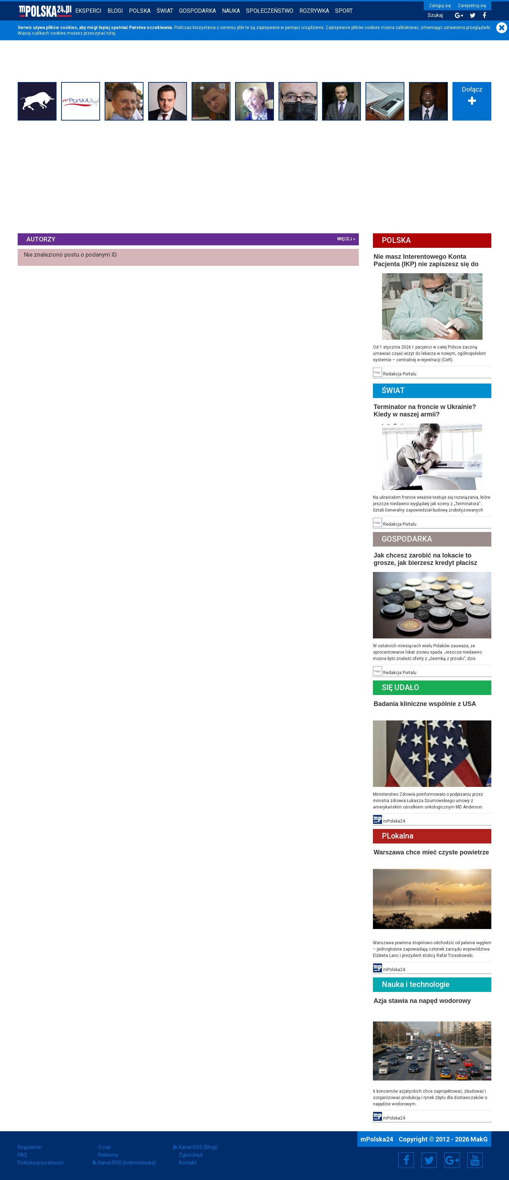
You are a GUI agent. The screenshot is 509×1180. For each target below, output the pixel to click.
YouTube (475, 1160)
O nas (104, 1147)
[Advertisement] (254, 176)
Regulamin (30, 1147)
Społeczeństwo (269, 10)
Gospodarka (197, 10)
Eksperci (88, 10)
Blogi (115, 10)
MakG (479, 1139)
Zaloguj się (440, 5)
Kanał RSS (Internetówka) (127, 1163)
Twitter (429, 1160)
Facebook (406, 1160)
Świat (165, 10)
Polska (140, 10)
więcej (344, 238)
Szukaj (435, 15)
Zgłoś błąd (191, 1155)
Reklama (108, 1155)
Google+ (452, 1160)
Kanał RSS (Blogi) (198, 1147)
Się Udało (400, 687)
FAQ (22, 1155)
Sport (344, 10)
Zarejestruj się (472, 5)
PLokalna (398, 835)
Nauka (231, 10)
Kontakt (187, 1163)
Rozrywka (314, 10)
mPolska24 (377, 1139)
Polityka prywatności (41, 1163)
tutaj (110, 33)
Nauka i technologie (416, 984)
